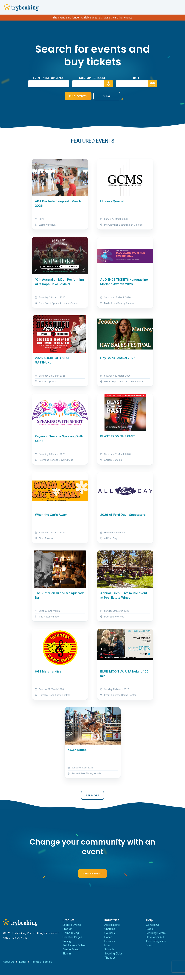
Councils (109, 933)
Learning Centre (156, 933)
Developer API (155, 937)
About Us (8, 961)
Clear (107, 96)
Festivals (109, 941)
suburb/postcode (92, 77)
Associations (112, 924)
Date (136, 77)
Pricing (67, 941)
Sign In (67, 953)
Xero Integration (156, 941)
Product (67, 928)
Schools (109, 949)
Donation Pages (72, 937)
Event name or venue (48, 77)
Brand (149, 945)
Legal (22, 961)
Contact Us (152, 924)
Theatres (110, 957)
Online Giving (71, 933)
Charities (109, 928)
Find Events (78, 96)
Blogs (149, 928)
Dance (108, 937)
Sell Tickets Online (74, 945)
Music (107, 945)
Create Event (92, 873)
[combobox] (92, 83)
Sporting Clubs (113, 953)
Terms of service (41, 961)
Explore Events (72, 924)
